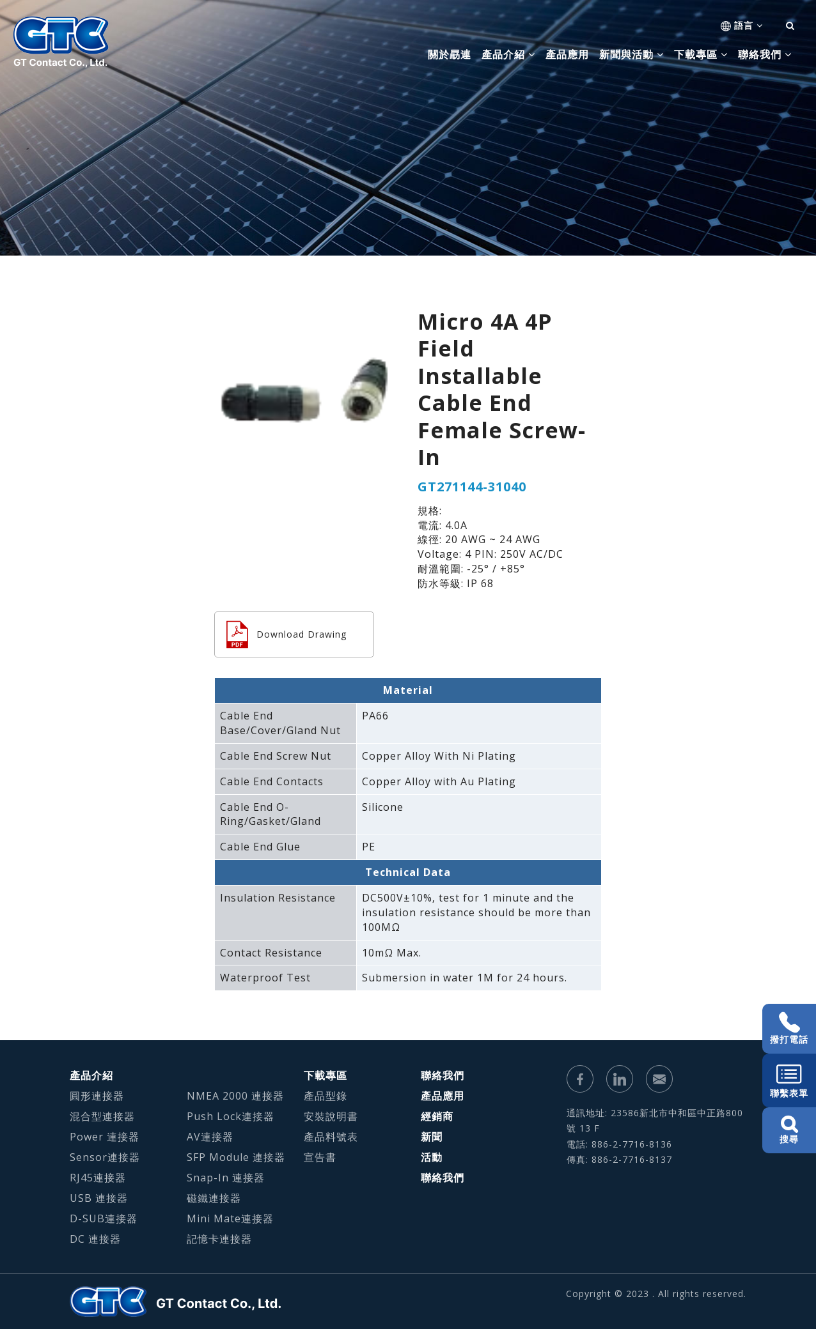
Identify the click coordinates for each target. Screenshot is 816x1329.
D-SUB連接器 (103, 1218)
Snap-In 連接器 (226, 1178)
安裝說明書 (331, 1116)
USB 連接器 (99, 1198)
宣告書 (320, 1157)
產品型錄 (325, 1096)
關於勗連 (449, 54)
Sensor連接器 (105, 1157)
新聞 (432, 1137)
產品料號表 (331, 1137)
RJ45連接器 (98, 1178)
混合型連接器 (102, 1116)
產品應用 (567, 54)
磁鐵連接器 (214, 1198)
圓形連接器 (97, 1096)
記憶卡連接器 (219, 1239)
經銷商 (437, 1116)
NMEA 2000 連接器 (235, 1096)
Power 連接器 (104, 1137)
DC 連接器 (95, 1239)
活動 (432, 1157)
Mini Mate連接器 (230, 1218)
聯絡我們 (442, 1075)
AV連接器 (210, 1137)
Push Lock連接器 (230, 1116)
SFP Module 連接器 (236, 1157)
